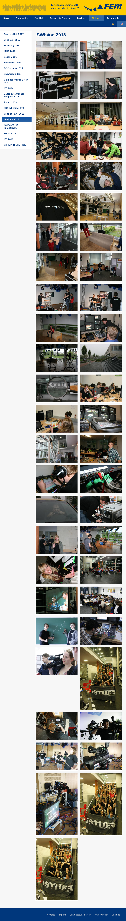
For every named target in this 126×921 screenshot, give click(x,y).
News (6, 18)
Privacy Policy (101, 914)
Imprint (62, 914)
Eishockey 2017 (12, 45)
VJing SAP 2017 (12, 40)
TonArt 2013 (10, 102)
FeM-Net (38, 18)
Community (22, 18)
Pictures (96, 18)
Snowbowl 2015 (12, 74)
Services (80, 18)
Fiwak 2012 (10, 133)
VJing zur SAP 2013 (14, 114)
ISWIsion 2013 (11, 119)
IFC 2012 (8, 139)
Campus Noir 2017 (14, 34)
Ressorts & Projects (60, 18)
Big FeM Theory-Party (15, 145)
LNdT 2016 (10, 51)
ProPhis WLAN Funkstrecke (11, 126)
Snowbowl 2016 (12, 62)
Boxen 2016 (10, 57)
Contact (51, 914)
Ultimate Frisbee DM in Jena (16, 81)
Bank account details (80, 914)
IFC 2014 (8, 88)
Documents (113, 18)
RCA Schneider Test (14, 108)
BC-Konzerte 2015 (13, 68)
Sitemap (116, 914)
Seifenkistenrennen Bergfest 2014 (14, 95)
